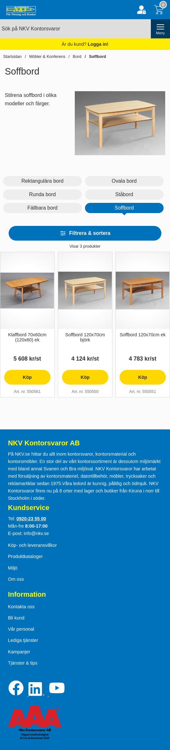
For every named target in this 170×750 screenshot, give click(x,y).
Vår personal (21, 629)
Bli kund (16, 617)
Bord (77, 56)
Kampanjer (19, 651)
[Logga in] (141, 10)
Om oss (16, 579)
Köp (18, 380)
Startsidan (12, 56)
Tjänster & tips (22, 663)
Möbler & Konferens (47, 56)
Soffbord (97, 56)
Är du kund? (85, 44)
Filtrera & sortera (85, 233)
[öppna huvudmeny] (160, 28)
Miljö (13, 567)
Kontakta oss (21, 606)
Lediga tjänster (23, 640)
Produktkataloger (25, 556)
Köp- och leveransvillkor (32, 545)
